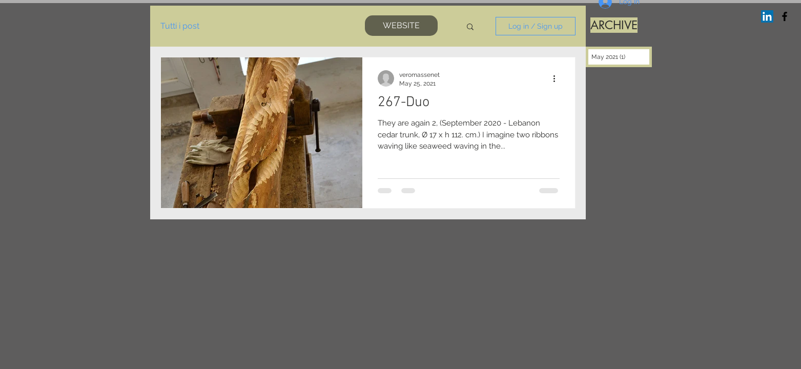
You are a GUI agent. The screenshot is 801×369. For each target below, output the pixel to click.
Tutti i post (179, 26)
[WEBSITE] (401, 25)
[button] (470, 27)
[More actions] (558, 78)
